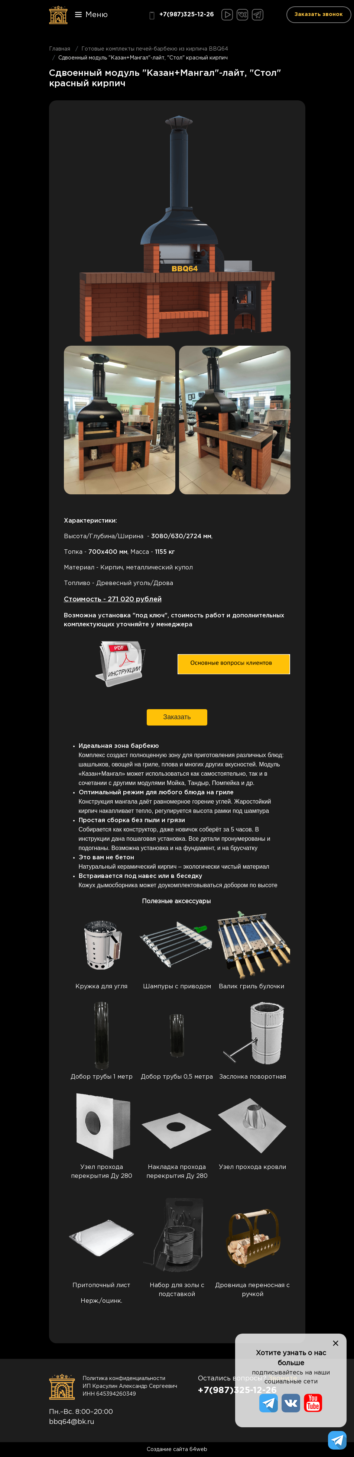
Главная (59, 49)
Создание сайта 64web (177, 1449)
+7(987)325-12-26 (181, 15)
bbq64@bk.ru (71, 1422)
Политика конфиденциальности (123, 1378)
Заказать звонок (319, 14)
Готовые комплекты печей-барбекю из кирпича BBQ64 (154, 49)
